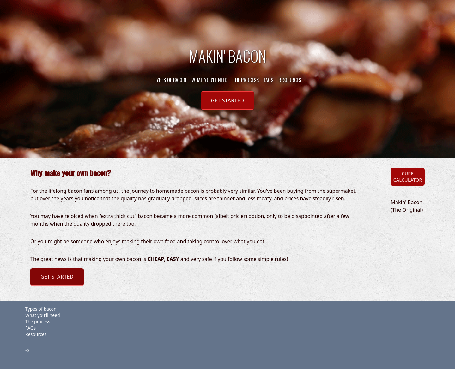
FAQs (268, 80)
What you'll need (209, 80)
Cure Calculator (407, 177)
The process (246, 80)
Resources (289, 80)
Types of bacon (170, 80)
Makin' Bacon (227, 56)
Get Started (227, 100)
